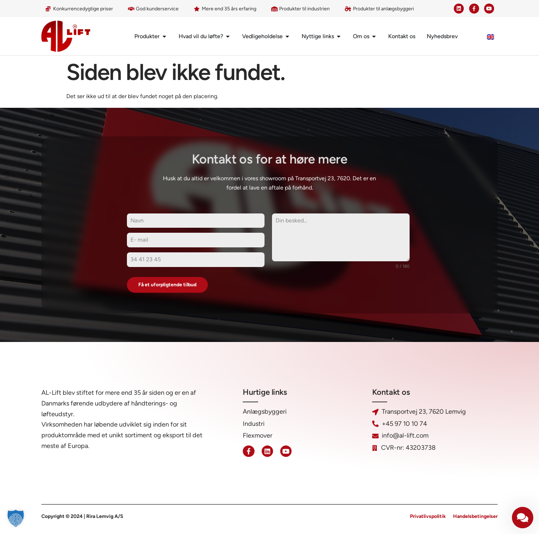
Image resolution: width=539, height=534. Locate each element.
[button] (15, 518)
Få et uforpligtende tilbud (167, 285)
